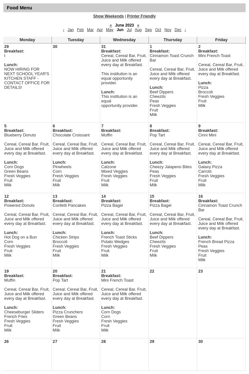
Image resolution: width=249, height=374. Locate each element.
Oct (158, 30)
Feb (80, 30)
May (109, 30)
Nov (167, 30)
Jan (70, 30)
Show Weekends (108, 16)
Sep (148, 30)
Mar (90, 30)
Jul (129, 30)
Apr (100, 30)
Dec (177, 30)
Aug (138, 30)
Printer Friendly (141, 16)
